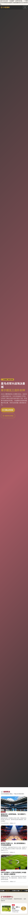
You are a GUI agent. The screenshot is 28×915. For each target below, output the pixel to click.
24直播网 (5, 7)
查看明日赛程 (8, 416)
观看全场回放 (8, 410)
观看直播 (24, 908)
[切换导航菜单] (25, 7)
